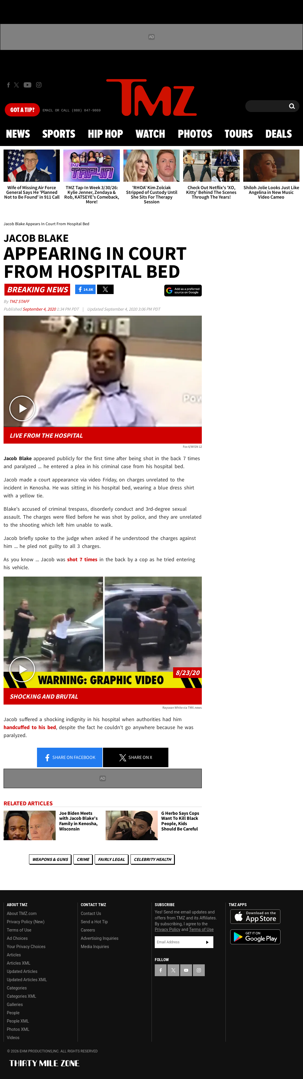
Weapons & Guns (50, 859)
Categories (17, 988)
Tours (239, 134)
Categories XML (21, 996)
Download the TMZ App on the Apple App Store (255, 916)
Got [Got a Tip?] (22, 110)
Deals (278, 134)
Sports (58, 134)
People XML (18, 1021)
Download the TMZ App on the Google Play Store (255, 937)
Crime (83, 859)
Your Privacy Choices (26, 946)
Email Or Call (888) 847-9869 (72, 110)
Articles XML (18, 963)
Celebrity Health (152, 859)
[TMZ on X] (17, 85)
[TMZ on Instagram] (39, 85)
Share (69, 757)
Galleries (15, 1004)
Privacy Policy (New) (25, 921)
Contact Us (91, 913)
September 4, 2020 (39, 309)
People (13, 1012)
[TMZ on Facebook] (8, 85)
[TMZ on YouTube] (186, 970)
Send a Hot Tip (94, 921)
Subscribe (207, 942)
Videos (13, 1037)
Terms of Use (19, 930)
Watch (150, 134)
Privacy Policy (167, 929)
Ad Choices (17, 938)
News (18, 134)
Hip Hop (105, 134)
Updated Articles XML (27, 979)
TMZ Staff (19, 301)
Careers (88, 930)
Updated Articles (22, 971)
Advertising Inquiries (99, 938)
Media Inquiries (95, 946)
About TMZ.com (22, 913)
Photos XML (18, 1029)
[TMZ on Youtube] (27, 84)
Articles (14, 955)
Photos (195, 134)
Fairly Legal (111, 859)
